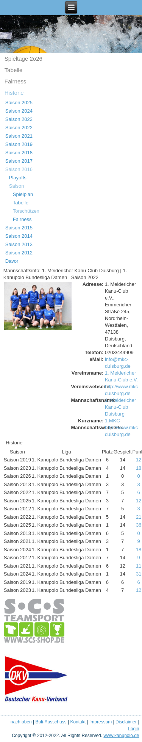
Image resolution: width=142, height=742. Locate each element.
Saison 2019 (19, 144)
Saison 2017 (19, 161)
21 (138, 517)
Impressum (100, 722)
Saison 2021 (19, 136)
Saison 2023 (19, 119)
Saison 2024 (19, 111)
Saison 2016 (19, 169)
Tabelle (14, 70)
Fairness (16, 81)
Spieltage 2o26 (23, 58)
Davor (12, 261)
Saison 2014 (19, 236)
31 (138, 574)
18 (138, 468)
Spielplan (23, 194)
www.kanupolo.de (121, 735)
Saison (16, 186)
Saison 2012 (19, 253)
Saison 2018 (19, 152)
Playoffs (18, 177)
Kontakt (78, 722)
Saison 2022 (19, 127)
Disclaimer (126, 722)
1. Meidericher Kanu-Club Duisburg (120, 407)
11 (138, 566)
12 (138, 460)
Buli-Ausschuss (51, 722)
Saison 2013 (19, 244)
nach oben (21, 722)
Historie (14, 92)
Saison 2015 (19, 228)
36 (138, 525)
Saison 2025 (19, 102)
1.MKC (112, 421)
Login (133, 728)
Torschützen (26, 211)
